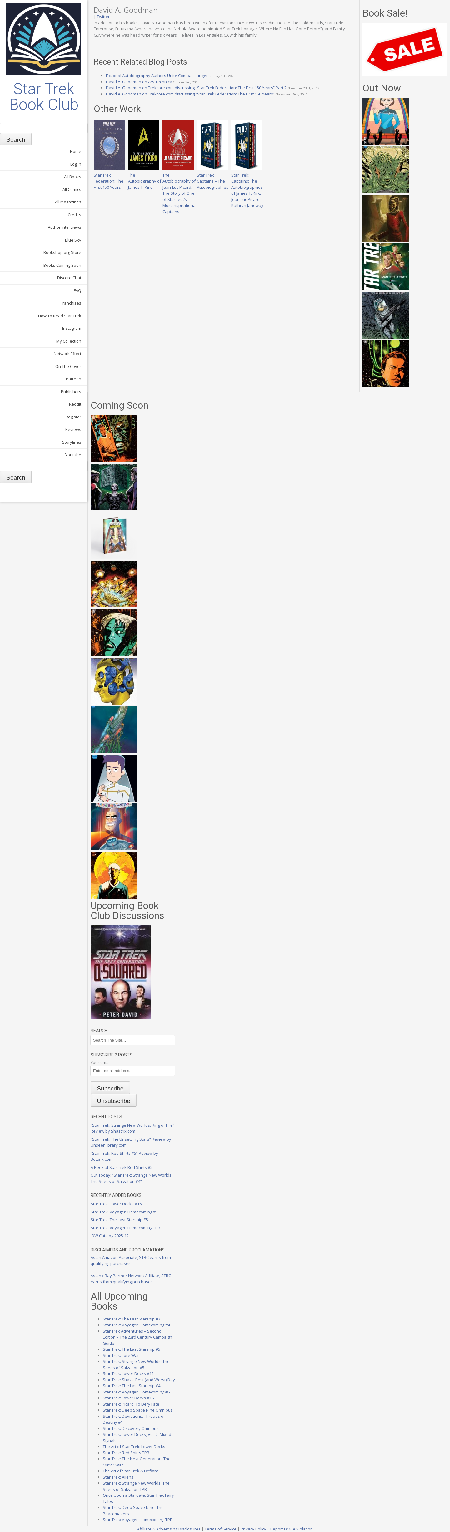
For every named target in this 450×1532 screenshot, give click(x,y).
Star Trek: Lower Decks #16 (116, 1204)
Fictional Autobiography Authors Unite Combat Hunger (157, 75)
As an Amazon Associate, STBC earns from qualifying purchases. (131, 1260)
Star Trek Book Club (44, 96)
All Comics (71, 189)
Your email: (101, 1062)
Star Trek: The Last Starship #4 (131, 1385)
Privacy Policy (253, 1529)
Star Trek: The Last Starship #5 (119, 1219)
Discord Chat (69, 278)
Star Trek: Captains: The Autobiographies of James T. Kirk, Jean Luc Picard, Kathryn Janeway (247, 187)
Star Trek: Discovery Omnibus (131, 1428)
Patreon (73, 379)
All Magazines (68, 202)
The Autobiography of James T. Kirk (144, 178)
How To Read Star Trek (59, 316)
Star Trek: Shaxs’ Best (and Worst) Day (139, 1380)
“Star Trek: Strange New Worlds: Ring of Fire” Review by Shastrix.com (132, 1128)
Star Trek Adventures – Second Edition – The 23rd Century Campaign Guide (137, 1337)
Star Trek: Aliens (118, 1477)
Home (75, 151)
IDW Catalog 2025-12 (110, 1235)
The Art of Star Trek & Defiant (130, 1471)
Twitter (103, 16)
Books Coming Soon (62, 265)
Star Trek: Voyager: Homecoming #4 (136, 1325)
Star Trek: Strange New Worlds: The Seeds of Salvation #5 (136, 1364)
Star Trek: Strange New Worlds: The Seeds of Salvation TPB (136, 1486)
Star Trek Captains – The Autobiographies (212, 178)
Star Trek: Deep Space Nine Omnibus (138, 1410)
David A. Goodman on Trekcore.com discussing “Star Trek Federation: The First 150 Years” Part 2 (196, 87)
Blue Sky (73, 240)
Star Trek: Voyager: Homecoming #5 (124, 1212)
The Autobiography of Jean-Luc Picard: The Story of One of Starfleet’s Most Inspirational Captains (179, 190)
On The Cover (68, 366)
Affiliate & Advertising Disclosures (169, 1529)
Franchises (71, 303)
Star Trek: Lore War (121, 1355)
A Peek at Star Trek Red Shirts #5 (121, 1167)
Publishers (71, 391)
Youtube (73, 454)
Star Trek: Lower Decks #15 (128, 1373)
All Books (72, 176)
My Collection (68, 341)
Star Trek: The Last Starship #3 (131, 1319)
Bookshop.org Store (62, 252)
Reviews (73, 429)
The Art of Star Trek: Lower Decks (134, 1446)
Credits (74, 214)
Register (73, 417)
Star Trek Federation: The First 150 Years (109, 178)
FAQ (77, 290)
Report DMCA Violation (291, 1529)
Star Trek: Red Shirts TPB (126, 1453)
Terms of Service (221, 1529)
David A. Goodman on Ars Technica (139, 82)
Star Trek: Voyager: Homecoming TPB (125, 1228)
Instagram (71, 328)
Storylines (71, 442)
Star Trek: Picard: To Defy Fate (131, 1404)
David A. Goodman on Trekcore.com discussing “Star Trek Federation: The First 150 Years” (190, 94)
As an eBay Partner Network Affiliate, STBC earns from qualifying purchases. (131, 1279)
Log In (75, 164)
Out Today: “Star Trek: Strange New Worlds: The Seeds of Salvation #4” (131, 1178)
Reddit (75, 404)
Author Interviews (64, 227)
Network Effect (67, 353)
